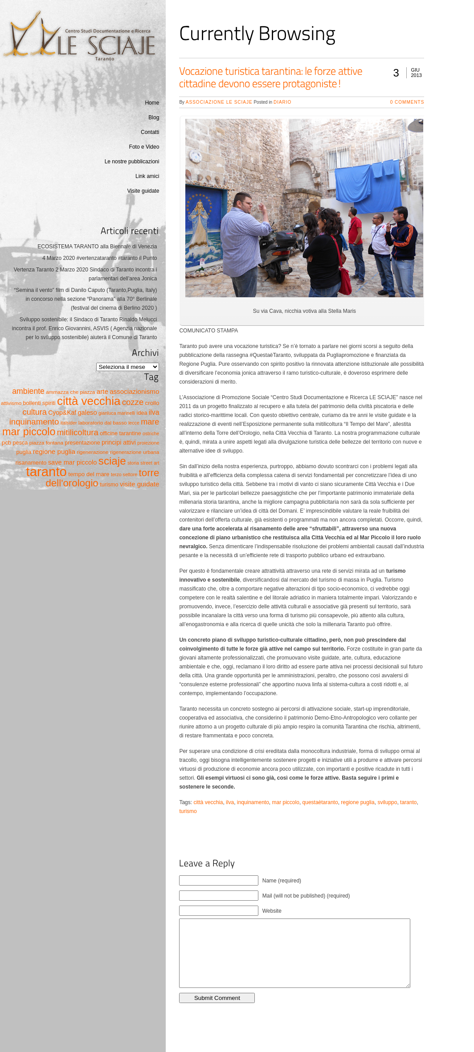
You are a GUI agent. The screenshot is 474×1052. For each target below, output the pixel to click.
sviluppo (387, 802)
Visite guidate (143, 191)
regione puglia (357, 802)
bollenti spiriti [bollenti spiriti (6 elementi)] (39, 403)
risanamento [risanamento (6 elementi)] (31, 463)
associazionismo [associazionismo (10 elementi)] (134, 391)
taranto (408, 802)
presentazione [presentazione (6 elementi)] (82, 443)
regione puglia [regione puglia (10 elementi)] (54, 451)
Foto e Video (144, 147)
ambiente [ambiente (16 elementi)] (28, 391)
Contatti (150, 132)
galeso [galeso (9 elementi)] (87, 412)
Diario (282, 102)
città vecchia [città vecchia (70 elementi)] (88, 401)
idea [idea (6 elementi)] (142, 413)
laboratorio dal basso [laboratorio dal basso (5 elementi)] (102, 422)
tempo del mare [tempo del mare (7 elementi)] (88, 474)
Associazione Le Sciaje (219, 102)
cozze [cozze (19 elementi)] (133, 402)
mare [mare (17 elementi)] (150, 421)
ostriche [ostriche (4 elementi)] (151, 433)
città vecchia (208, 802)
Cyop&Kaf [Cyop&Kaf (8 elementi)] (62, 412)
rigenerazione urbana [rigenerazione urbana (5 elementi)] (134, 452)
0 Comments (407, 102)
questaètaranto (320, 802)
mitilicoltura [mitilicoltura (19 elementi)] (77, 432)
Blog (153, 117)
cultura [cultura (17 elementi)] (35, 412)
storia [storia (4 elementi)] (133, 462)
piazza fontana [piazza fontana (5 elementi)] (46, 442)
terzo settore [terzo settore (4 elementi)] (124, 474)
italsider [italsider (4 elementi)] (69, 422)
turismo (187, 811)
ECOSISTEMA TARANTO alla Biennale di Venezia (97, 246)
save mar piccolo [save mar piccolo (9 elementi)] (72, 462)
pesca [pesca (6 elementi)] (20, 443)
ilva (230, 802)
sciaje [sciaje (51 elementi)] (112, 461)
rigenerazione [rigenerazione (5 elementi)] (92, 452)
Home (152, 103)
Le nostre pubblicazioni (132, 161)
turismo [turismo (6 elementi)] (109, 484)
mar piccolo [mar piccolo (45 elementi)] (28, 431)
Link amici (147, 176)
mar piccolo (285, 802)
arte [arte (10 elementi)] (102, 391)
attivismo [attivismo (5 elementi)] (11, 403)
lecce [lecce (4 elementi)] (133, 422)
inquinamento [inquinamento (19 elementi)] (34, 421)
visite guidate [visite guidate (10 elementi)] (139, 484)
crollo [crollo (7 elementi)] (152, 403)
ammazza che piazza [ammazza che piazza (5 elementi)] (70, 392)
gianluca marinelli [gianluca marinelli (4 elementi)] (116, 413)
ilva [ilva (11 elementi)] (154, 412)
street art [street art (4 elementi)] (149, 462)
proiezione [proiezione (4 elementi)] (148, 442)
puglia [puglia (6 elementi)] (24, 452)
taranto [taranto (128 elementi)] (46, 471)
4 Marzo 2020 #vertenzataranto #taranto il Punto (99, 258)
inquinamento (253, 802)
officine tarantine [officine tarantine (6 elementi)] (120, 433)
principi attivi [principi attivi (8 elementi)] (119, 442)
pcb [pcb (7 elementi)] (6, 442)
